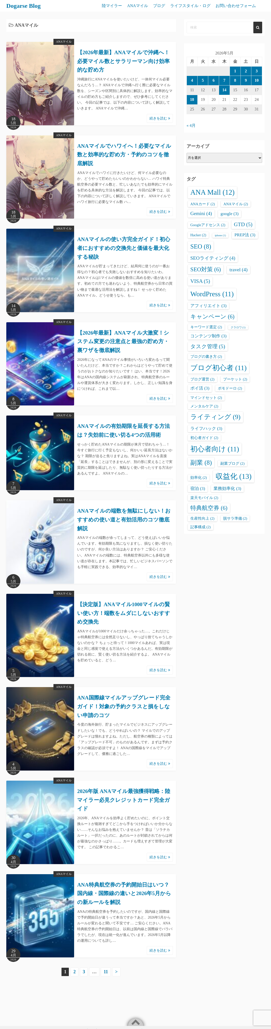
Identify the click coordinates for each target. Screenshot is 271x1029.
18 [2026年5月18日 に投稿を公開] (192, 99)
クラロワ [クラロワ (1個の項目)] (238, 327)
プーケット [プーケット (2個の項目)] (235, 379)
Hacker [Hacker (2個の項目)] (198, 235)
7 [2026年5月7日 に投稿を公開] (224, 80)
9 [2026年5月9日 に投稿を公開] (246, 80)
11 (106, 971)
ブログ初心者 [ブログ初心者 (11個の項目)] (218, 368)
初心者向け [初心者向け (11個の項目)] (214, 449)
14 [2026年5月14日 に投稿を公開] (224, 90)
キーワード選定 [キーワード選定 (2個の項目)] (206, 327)
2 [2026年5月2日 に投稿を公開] (246, 71)
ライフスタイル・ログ (190, 6)
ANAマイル (137, 6)
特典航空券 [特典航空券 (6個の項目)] (208, 508)
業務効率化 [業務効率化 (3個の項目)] (227, 488)
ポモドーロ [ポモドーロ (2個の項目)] (230, 388)
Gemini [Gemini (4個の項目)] (201, 213)
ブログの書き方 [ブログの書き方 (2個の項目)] (206, 357)
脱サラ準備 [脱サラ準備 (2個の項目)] (235, 518)
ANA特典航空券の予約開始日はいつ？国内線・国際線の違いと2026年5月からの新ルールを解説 (124, 893)
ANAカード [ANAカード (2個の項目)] (202, 204)
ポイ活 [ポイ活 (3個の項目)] (199, 388)
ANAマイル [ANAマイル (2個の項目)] (235, 204)
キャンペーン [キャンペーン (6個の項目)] (212, 316)
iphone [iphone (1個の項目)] (220, 235)
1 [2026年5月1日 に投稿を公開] (235, 71)
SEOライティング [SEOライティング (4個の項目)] (212, 258)
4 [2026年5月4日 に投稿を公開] (192, 80)
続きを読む (159, 118)
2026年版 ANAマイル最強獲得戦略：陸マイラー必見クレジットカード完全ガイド (123, 800)
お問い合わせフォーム (236, 6)
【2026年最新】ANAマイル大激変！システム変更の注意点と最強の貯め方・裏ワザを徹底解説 (123, 341)
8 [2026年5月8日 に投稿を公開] (235, 80)
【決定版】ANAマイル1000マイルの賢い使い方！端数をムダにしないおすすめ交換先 (123, 613)
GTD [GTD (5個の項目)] (243, 224)
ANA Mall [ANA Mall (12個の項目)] (212, 192)
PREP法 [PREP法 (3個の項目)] (244, 234)
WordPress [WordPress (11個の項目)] (212, 294)
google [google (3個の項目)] (229, 213)
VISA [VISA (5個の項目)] (200, 281)
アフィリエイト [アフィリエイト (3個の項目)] (208, 305)
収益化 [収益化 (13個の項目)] (234, 476)
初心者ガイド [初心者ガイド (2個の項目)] (204, 438)
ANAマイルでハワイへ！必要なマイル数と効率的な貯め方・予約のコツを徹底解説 (124, 154)
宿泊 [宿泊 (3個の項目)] (197, 488)
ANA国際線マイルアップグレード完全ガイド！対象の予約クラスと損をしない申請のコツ (123, 706)
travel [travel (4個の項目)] (238, 269)
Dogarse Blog (23, 6)
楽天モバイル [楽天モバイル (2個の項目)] (204, 498)
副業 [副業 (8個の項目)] (201, 462)
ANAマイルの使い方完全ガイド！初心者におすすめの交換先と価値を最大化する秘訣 (123, 248)
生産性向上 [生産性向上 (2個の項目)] (202, 518)
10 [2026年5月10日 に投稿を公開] (257, 80)
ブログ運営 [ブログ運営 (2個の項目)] (202, 379)
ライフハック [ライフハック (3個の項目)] (206, 428)
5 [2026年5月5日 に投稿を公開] (203, 80)
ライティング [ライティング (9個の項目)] (215, 417)
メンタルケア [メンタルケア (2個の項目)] (204, 406)
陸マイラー (112, 6)
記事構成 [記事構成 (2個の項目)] (200, 527)
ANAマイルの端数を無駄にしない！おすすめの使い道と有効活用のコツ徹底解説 (124, 519)
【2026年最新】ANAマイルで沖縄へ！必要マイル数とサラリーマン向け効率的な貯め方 (123, 61)
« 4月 (191, 125)
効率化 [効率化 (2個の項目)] (198, 478)
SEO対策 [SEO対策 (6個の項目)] (205, 269)
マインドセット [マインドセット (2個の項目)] (206, 398)
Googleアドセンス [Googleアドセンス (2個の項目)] (207, 225)
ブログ (159, 6)
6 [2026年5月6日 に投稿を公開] (214, 80)
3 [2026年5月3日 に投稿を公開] (257, 71)
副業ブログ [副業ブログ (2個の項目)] (232, 463)
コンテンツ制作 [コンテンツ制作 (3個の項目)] (208, 336)
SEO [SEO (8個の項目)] (200, 246)
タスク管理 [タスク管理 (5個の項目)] (207, 346)
